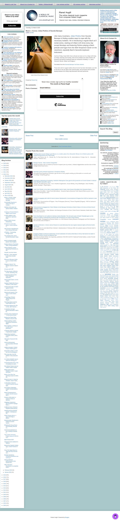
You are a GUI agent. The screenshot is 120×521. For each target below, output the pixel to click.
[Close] (82, 78)
